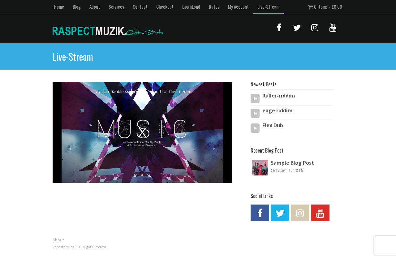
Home (59, 6)
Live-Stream (268, 6)
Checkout (165, 6)
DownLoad (191, 6)
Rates (214, 6)
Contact (140, 6)
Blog (77, 6)
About (94, 6)
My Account (238, 6)
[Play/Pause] (255, 98)
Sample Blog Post (292, 162)
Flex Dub (272, 125)
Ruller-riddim (278, 96)
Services (116, 6)
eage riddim (277, 111)
